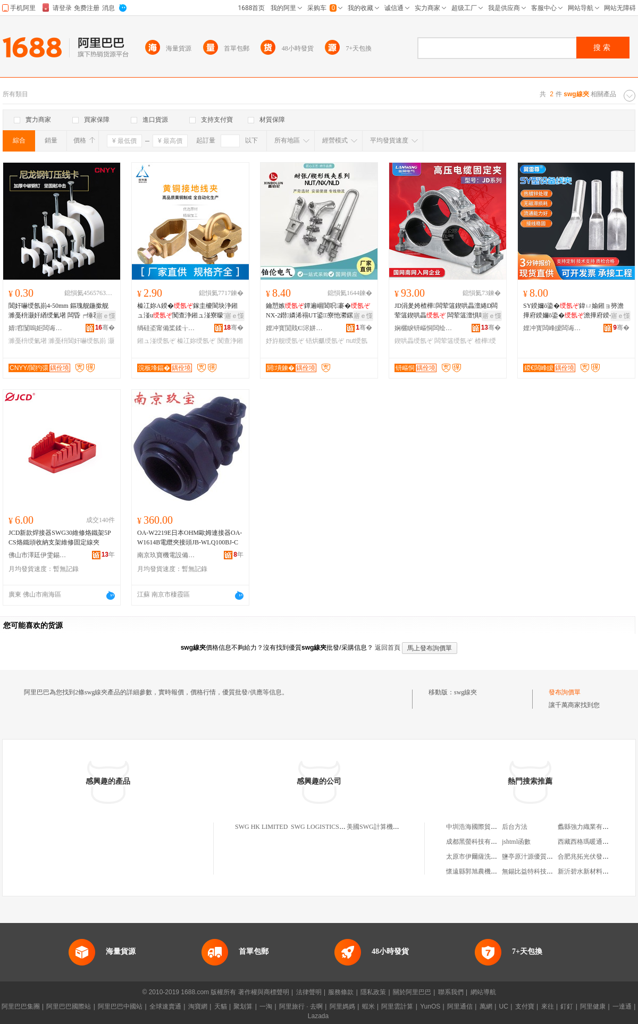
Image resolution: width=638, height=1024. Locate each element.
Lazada (318, 1016)
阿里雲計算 (397, 1006)
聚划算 (243, 1006)
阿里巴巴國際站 (68, 1006)
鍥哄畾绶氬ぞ (413, 341)
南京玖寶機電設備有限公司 (166, 555)
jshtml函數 (516, 841)
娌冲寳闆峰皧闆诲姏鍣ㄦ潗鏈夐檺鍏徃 (552, 328)
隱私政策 (373, 992)
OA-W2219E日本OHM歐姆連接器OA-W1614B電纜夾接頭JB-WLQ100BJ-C (189, 537)
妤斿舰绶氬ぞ (285, 341)
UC (503, 1006)
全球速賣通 (165, 1006)
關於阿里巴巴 (412, 992)
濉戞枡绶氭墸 (28, 341)
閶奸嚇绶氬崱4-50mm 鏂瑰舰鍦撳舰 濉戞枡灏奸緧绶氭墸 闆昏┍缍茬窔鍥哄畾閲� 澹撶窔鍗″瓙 (60, 311)
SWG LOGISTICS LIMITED (329, 826)
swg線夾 (465, 692)
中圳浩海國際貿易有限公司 (484, 826)
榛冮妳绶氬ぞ (196, 341)
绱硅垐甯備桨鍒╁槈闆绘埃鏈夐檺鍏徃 (166, 328)
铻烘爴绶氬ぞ (325, 341)
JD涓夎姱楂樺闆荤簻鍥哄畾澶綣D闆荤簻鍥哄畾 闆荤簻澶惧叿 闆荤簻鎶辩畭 (447, 311)
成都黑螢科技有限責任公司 (484, 841)
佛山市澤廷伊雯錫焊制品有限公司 (38, 555)
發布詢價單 (565, 692)
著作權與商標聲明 (263, 992)
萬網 (486, 1006)
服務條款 (341, 992)
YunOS (430, 1006)
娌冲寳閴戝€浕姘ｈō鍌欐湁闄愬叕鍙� (295, 328)
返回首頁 (387, 647)
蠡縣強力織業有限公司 (590, 826)
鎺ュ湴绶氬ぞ (156, 341)
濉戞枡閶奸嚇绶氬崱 (77, 341)
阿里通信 (460, 1006)
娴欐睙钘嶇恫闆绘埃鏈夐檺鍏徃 (423, 328)
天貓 (220, 1006)
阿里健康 (593, 1006)
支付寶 (524, 1006)
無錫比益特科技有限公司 (537, 871)
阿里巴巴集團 (21, 1006)
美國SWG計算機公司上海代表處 (392, 826)
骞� (105, 327)
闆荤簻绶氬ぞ (453, 341)
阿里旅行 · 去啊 (301, 1006)
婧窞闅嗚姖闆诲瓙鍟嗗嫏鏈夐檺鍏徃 (38, 328)
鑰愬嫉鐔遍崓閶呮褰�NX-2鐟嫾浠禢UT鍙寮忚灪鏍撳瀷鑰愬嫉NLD (318, 311)
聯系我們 (451, 992)
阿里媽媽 (342, 1006)
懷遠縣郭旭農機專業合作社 (484, 871)
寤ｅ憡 (105, 316)
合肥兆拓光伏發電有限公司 (596, 856)
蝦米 (368, 1006)
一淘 (265, 1006)
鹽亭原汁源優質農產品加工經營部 (550, 856)
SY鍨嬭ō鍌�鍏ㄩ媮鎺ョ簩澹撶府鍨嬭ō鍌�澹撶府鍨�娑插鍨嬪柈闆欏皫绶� (575, 311)
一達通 (622, 1006)
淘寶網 (197, 1006)
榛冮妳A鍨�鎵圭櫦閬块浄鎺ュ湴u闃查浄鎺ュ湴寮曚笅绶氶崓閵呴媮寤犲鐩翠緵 (189, 311)
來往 (547, 1006)
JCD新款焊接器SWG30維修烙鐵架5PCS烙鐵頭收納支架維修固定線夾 (60, 537)
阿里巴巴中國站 (120, 1006)
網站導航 (483, 992)
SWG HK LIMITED (261, 826)
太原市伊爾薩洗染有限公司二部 (490, 856)
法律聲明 (309, 992)
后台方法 (514, 826)
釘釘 (566, 1006)
